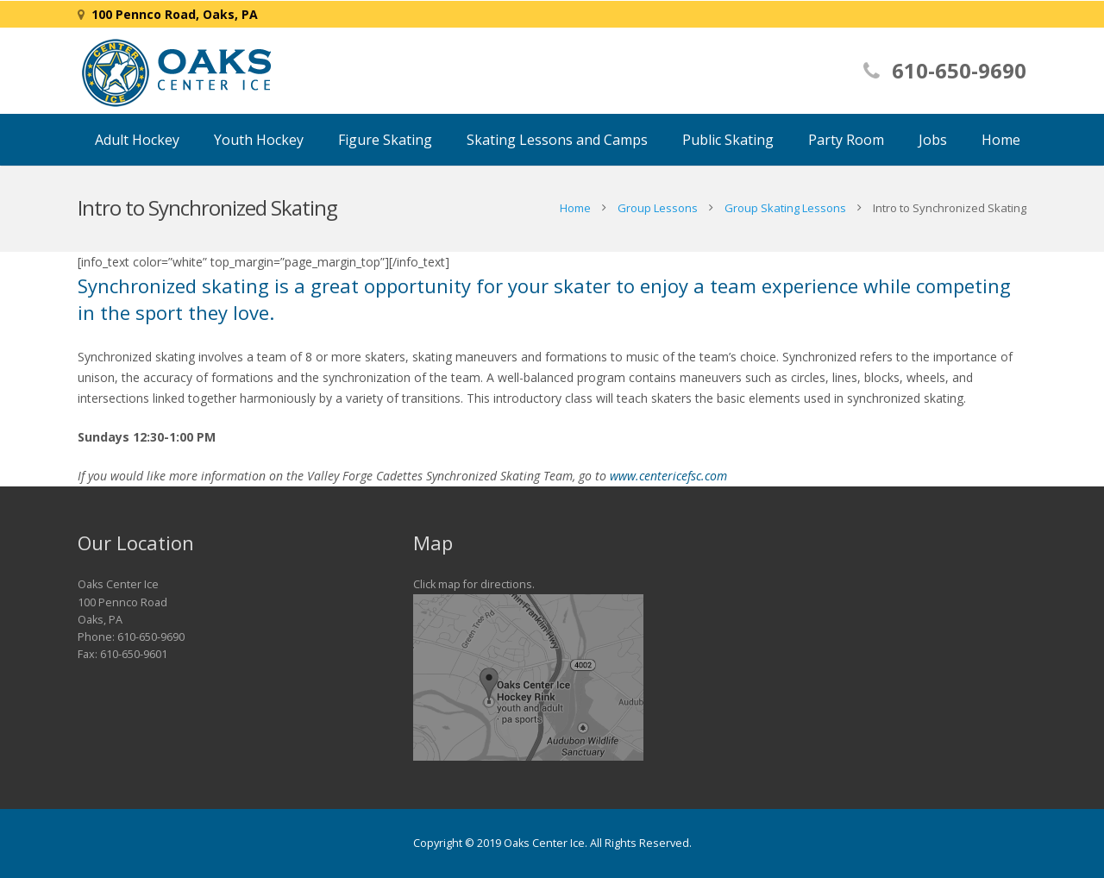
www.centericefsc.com (668, 475)
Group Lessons (658, 208)
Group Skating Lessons (785, 208)
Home (575, 208)
